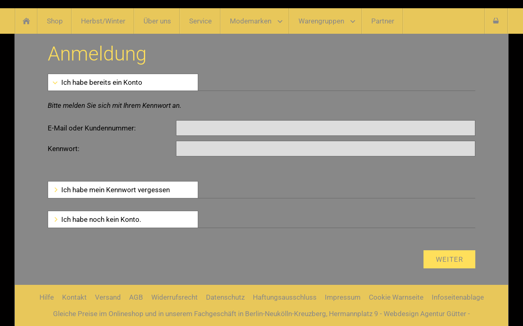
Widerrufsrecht (174, 297)
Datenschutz (225, 297)
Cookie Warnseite (396, 297)
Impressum (343, 297)
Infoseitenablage (458, 297)
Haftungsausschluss (285, 297)
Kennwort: (63, 148)
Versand (108, 297)
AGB (136, 297)
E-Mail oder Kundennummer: (92, 128)
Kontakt (74, 297)
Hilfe (46, 297)
